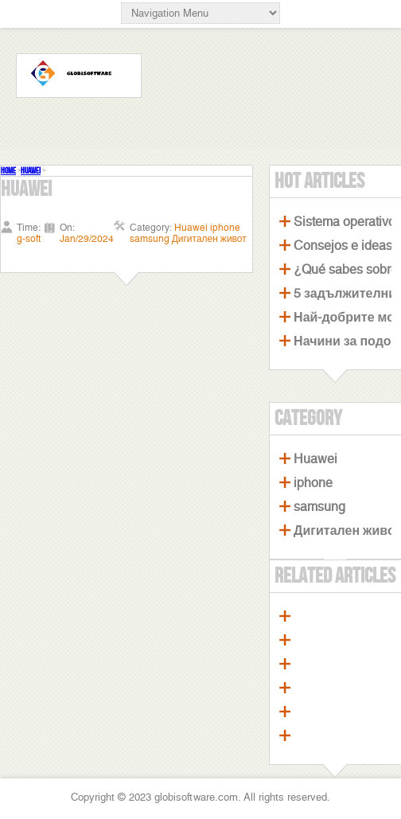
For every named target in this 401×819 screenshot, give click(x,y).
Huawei (31, 171)
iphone (313, 482)
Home (8, 171)
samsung (319, 506)
